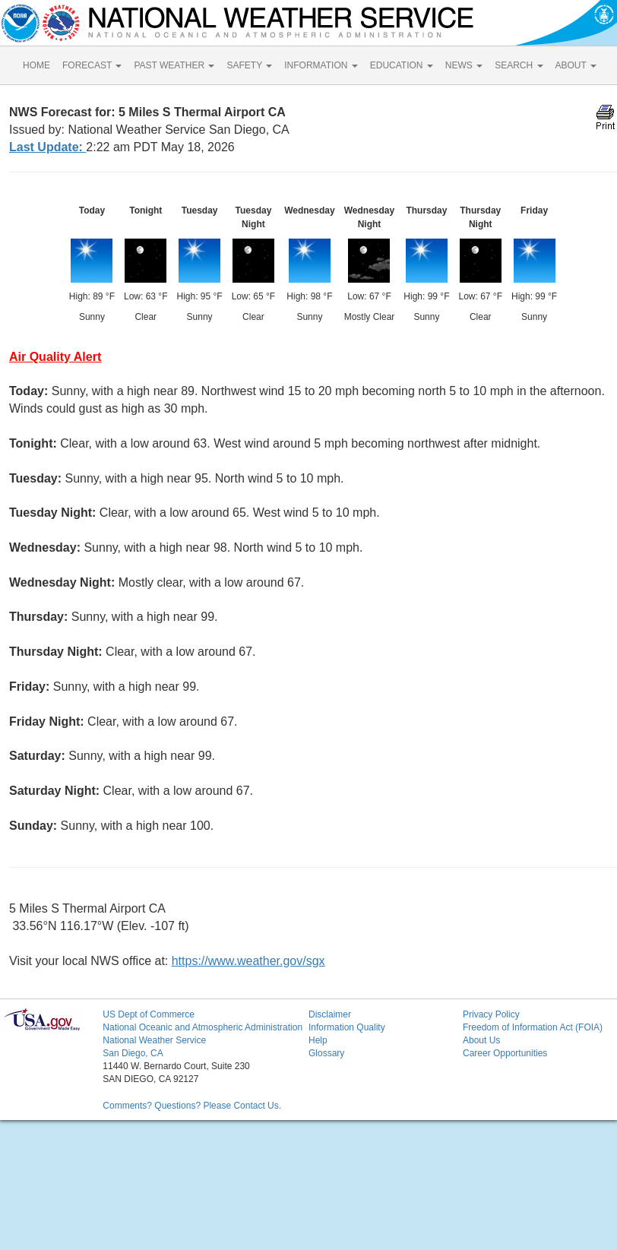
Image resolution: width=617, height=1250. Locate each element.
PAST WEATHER (174, 65)
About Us (481, 1040)
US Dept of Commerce (149, 1014)
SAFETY (249, 65)
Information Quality (346, 1027)
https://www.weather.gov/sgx (248, 960)
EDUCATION (401, 65)
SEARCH (519, 65)
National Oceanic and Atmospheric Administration (202, 1027)
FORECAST (92, 65)
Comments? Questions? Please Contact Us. (192, 1105)
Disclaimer (329, 1014)
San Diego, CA (133, 1053)
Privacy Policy (491, 1014)
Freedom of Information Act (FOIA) (533, 1027)
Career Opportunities (505, 1053)
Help (317, 1040)
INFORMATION (320, 65)
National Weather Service (154, 1040)
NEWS (464, 65)
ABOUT (575, 65)
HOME (36, 65)
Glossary (326, 1053)
